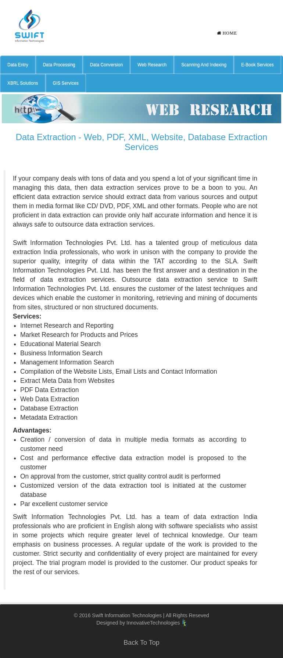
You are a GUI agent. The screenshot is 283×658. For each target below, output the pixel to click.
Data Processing (59, 64)
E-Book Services (257, 64)
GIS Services (66, 83)
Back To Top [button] (141, 642)
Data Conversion (106, 64)
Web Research (151, 64)
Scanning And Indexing (203, 64)
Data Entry (17, 64)
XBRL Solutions (22, 83)
